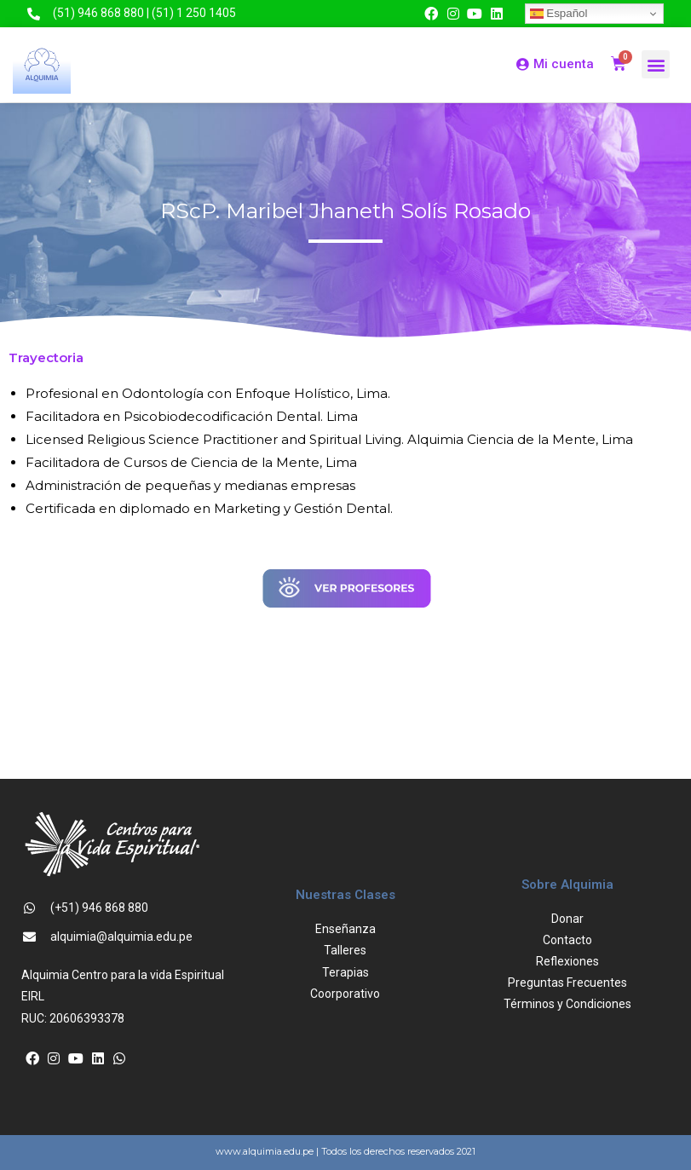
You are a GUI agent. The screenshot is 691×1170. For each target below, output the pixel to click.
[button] (656, 64)
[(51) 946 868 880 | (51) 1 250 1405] (33, 14)
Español (559, 13)
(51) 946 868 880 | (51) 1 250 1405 (144, 13)
